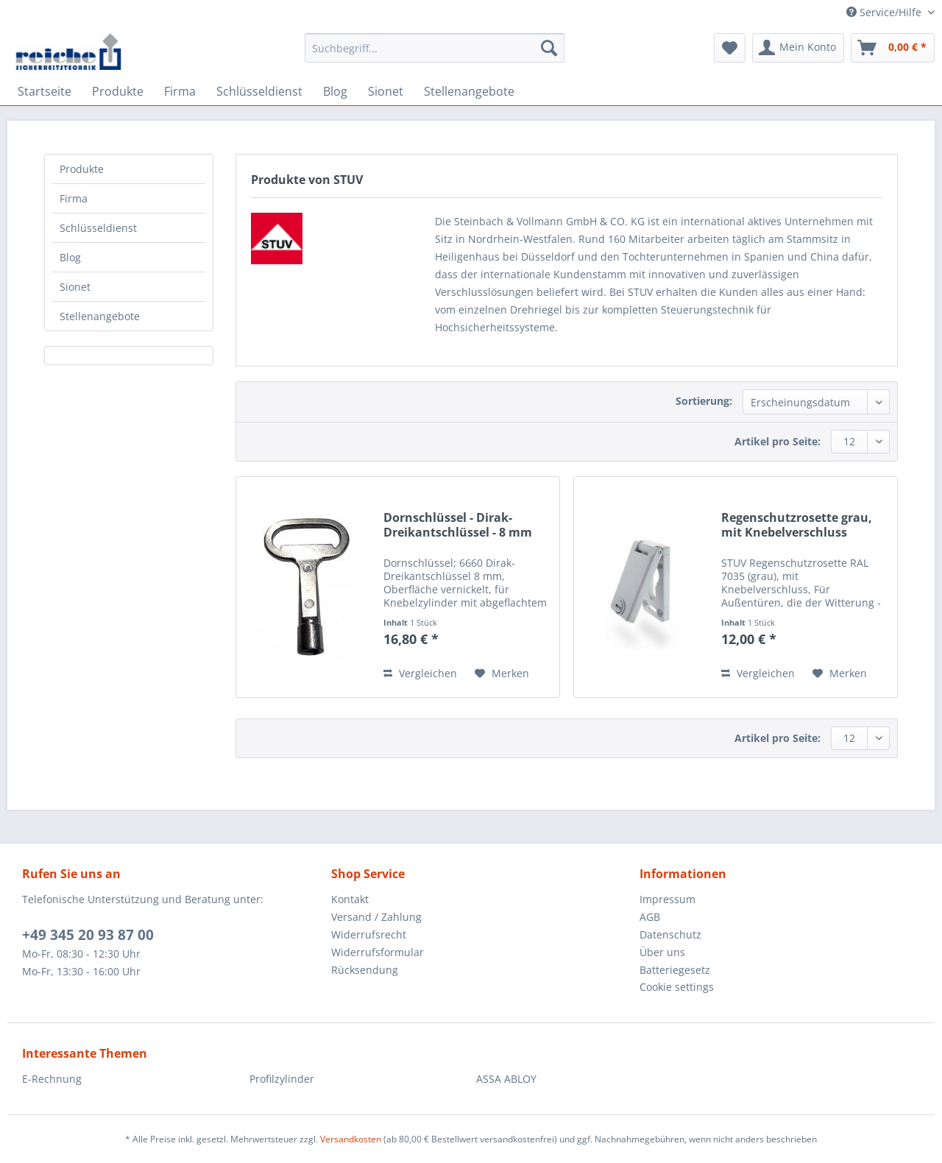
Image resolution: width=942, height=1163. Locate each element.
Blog (70, 257)
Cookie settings (677, 987)
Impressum (667, 899)
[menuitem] (434, 55)
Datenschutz (670, 934)
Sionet (75, 287)
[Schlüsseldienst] (259, 91)
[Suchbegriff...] (434, 48)
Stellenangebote (100, 316)
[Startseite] (44, 91)
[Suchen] (549, 48)
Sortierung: (704, 401)
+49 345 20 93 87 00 (88, 934)
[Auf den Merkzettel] (502, 673)
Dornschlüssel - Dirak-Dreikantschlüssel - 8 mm (457, 525)
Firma (74, 198)
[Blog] (335, 91)
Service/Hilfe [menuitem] (885, 12)
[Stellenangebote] (469, 91)
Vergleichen (420, 673)
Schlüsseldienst (98, 228)
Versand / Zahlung (376, 917)
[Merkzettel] (730, 48)
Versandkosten (350, 1139)
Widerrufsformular (377, 952)
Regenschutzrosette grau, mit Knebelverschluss (796, 525)
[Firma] (180, 91)
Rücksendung (364, 970)
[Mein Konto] (798, 48)
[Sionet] (386, 91)
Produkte (82, 169)
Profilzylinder (281, 1079)
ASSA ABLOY (506, 1079)
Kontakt (350, 899)
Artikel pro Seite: (777, 441)
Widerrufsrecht (368, 934)
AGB (650, 917)
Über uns (662, 952)
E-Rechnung (52, 1079)
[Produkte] (118, 91)
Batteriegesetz (675, 970)
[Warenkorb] (893, 48)
